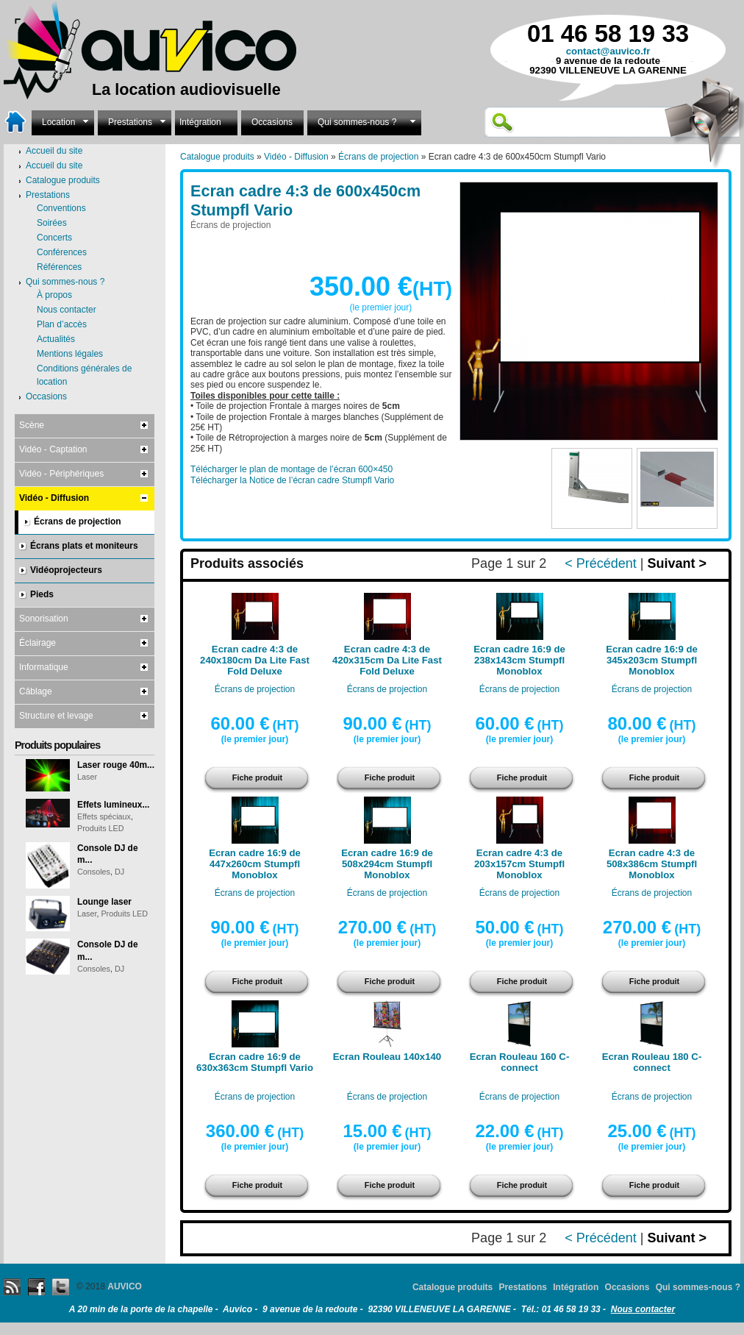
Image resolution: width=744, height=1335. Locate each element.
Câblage (35, 691)
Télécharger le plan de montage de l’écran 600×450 (291, 469)
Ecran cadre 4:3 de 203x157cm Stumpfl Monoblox (519, 863)
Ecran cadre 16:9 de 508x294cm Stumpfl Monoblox (387, 863)
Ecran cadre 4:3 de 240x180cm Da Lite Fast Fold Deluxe (255, 660)
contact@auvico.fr (608, 51)
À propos (54, 295)
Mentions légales (70, 354)
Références (59, 267)
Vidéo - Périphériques (61, 474)
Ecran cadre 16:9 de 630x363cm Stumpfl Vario (254, 1062)
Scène (31, 425)
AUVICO (124, 1286)
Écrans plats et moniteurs (84, 546)
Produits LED (100, 828)
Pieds (42, 594)
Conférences (62, 252)
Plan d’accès (62, 324)
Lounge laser (104, 902)
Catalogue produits (217, 157)
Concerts (54, 237)
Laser (87, 776)
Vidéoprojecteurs (66, 570)
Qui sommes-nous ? (364, 121)
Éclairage (37, 643)
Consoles (93, 871)
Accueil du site (54, 165)
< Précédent (601, 563)
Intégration (200, 122)
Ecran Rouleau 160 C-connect (520, 1062)
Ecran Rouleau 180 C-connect (652, 1062)
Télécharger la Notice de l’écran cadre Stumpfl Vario (292, 480)
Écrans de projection (378, 157)
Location (63, 121)
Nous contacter (66, 310)
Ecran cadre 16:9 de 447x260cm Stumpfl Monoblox (255, 863)
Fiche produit (257, 777)
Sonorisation (43, 618)
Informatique (43, 667)
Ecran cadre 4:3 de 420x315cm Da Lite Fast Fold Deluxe (387, 660)
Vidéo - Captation (53, 449)
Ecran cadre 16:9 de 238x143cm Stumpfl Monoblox (519, 660)
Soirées (52, 223)
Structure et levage (56, 716)
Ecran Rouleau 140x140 (387, 1056)
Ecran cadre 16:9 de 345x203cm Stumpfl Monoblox (652, 660)
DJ (119, 871)
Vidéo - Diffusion (296, 157)
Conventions (61, 208)
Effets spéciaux (104, 816)
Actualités (56, 339)
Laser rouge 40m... (115, 765)
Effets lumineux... (113, 805)
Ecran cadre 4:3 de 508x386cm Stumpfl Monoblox (652, 863)
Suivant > (677, 563)
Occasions (272, 122)
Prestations (134, 121)
